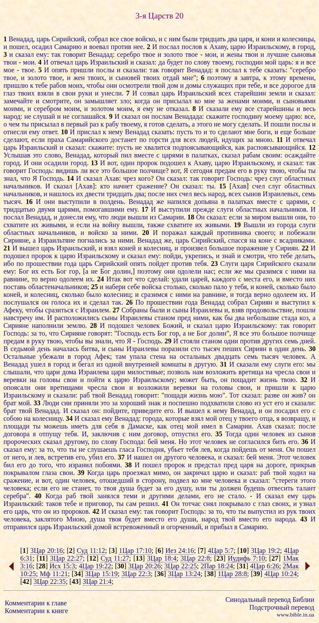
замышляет (100, 101)
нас (209, 271)
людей (208, 139)
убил (95, 457)
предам (224, 170)
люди (118, 217)
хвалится (157, 147)
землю (75, 325)
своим (271, 155)
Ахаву (218, 46)
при (240, 85)
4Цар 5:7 (221, 550)
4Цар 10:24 (280, 573)
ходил (298, 472)
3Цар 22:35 (50, 581)
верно (48, 279)
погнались (92, 240)
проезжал (136, 472)
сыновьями (299, 101)
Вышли (254, 224)
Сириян (287, 248)
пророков (75, 511)
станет (80, 488)
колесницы (298, 39)
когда (142, 101)
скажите (217, 116)
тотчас (191, 503)
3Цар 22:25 (180, 566)
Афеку (12, 310)
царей (199, 279)
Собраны (134, 310)
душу (183, 488)
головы (50, 379)
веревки (15, 379)
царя (245, 39)
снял (210, 503)
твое (148, 54)
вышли (137, 217)
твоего (248, 418)
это (37, 155)
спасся (237, 240)
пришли (81, 70)
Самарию (67, 46)
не (160, 108)
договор (155, 434)
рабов (58, 85)
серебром (47, 108)
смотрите (55, 101)
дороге (276, 465)
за (220, 101)
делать (304, 255)
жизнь (269, 379)
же (160, 201)
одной (114, 364)
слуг (275, 178)
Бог (24, 271)
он (77, 101)
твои (251, 54)
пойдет (159, 263)
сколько (200, 286)
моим (72, 108)
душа (126, 488)
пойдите (115, 410)
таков (54, 503)
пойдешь (244, 449)
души (188, 519)
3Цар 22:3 (136, 573)
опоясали (17, 387)
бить (279, 441)
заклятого (48, 519)
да (161, 62)
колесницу (47, 418)
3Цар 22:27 (66, 558)
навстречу (18, 317)
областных (300, 178)
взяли (45, 93)
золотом (102, 108)
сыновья (303, 54)
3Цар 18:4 (161, 558)
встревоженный (136, 526)
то (198, 132)
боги (264, 132)
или (200, 488)
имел (208, 426)
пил (126, 155)
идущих (233, 139)
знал (9, 178)
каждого (224, 279)
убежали (51, 356)
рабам (251, 155)
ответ (49, 132)
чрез (129, 178)
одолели (189, 271)
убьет (175, 449)
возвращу (294, 418)
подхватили (217, 403)
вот (111, 163)
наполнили (47, 325)
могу (229, 124)
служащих (218, 85)
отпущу (50, 434)
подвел (179, 480)
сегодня (201, 170)
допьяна (206, 201)
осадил (42, 46)
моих (75, 85)
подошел (173, 163)
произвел (193, 248)
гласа (126, 449)
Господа (132, 441)
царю (238, 46)
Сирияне (16, 240)
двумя (46, 209)
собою (12, 418)
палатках (204, 155)
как (240, 147)
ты (25, 124)
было (308, 286)
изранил (80, 465)
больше (305, 132)
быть (208, 379)
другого (175, 457)
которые (177, 418)
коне (265, 240)
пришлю (15, 85)
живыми (53, 224)
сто (195, 348)
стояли (189, 341)
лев (206, 449)
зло (125, 101)
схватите (16, 224)
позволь (178, 372)
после (156, 193)
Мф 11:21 (54, 573)
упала (138, 356)
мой (270, 62)
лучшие (277, 54)
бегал (86, 364)
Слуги (229, 263)
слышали (16, 372)
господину (247, 116)
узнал (307, 503)
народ (11, 116)
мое (8, 70)
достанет (124, 139)
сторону (153, 480)
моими (262, 101)
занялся (108, 496)
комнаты (173, 364)
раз (94, 124)
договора (16, 434)
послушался (21, 302)
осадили (56, 163)
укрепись (198, 255)
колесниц (157, 248)
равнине (15, 279)
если (38, 139)
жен (79, 77)
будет (175, 62)
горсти (158, 139)
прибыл (221, 526)
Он (160, 178)
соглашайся (88, 116)
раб (85, 395)
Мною (75, 519)
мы (249, 271)
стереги (286, 480)
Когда (95, 472)
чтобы (96, 85)
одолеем (71, 279)
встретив (61, 457)
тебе (255, 70)
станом (165, 317)
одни (231, 341)
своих (281, 503)
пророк (147, 163)
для (311, 85)
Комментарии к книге (36, 610)
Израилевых (280, 193)
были (190, 39)
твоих (96, 77)
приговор (98, 503)
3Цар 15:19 (101, 573)
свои (69, 93)
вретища (250, 372)
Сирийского (273, 263)
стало (236, 496)
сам (131, 503)
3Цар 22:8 (195, 558)
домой (102, 526)
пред (184, 317)
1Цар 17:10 (135, 550)
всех (225, 93)
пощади (175, 395)
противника (234, 232)
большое (125, 170)
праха (55, 139)
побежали (301, 232)
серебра (14, 496)
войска (152, 286)
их (80, 193)
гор (74, 271)
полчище (152, 170)
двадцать (227, 356)
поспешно (183, 403)
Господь (40, 170)
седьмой (22, 348)
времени (301, 77)
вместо (292, 279)
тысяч (12, 201)
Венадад (21, 39)
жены (234, 54)
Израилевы (206, 310)
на (96, 224)
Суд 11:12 (91, 550)
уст (268, 403)
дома (69, 372)
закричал (196, 472)
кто (105, 186)
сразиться (59, 310)
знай (228, 255)
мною (264, 139)
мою (216, 395)
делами (188, 496)
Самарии (171, 217)
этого (204, 124)
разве (272, 395)
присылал (177, 101)
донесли (71, 217)
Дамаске (140, 426)
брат (9, 403)
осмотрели (134, 85)
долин (122, 271)
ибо (8, 263)
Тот (234, 395)
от (263, 449)
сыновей (127, 77)
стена (158, 356)
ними (129, 232)
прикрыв (303, 465)
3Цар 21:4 (97, 581)
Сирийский (68, 39)
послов (192, 46)
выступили (74, 201)
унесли (111, 93)
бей (153, 441)
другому (75, 441)
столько (175, 286)
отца (266, 418)
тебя (200, 263)
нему (115, 132)
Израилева (93, 372)
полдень (112, 201)
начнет (123, 186)
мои (211, 54)
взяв (238, 310)
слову (202, 62)
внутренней (142, 364)
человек (147, 325)
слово (52, 155)
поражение (252, 248)
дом (172, 85)
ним (174, 39)
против (121, 46)
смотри (253, 255)
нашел (143, 457)
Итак (113, 279)
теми (131, 496)
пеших (232, 348)
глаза (49, 472)
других (272, 341)
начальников (21, 186)
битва (89, 348)
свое (127, 39)
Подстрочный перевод (281, 607)
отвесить (281, 488)
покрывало (235, 503)
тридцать (212, 39)
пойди (172, 255)
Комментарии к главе (36, 603)
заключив (106, 434)
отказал (177, 108)
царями (172, 155)
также (155, 224)
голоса (61, 302)
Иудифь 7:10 (246, 558)
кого (144, 178)
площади (16, 426)
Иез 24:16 (179, 550)
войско (145, 39)
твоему (222, 62)
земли (277, 93)
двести (95, 193)
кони (268, 39)
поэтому (219, 77)
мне (187, 77)
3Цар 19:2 (265, 550)
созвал (149, 93)
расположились (76, 317)
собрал (98, 39)
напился (179, 201)
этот (195, 441)
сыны (180, 310)
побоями (107, 465)
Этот (284, 457)
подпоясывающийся (202, 147)
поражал (173, 232)
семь (309, 193)
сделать (177, 124)
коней (127, 248)
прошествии (44, 263)
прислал (89, 132)
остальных (195, 356)
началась (66, 348)
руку (260, 170)
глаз (9, 93)
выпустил (262, 511)
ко (198, 101)
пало (220, 286)
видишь (67, 170)
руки (85, 93)
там (120, 356)
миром (261, 217)
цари (53, 372)
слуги (225, 209)
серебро (128, 54)
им (39, 317)
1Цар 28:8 (232, 573)
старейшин (250, 93)
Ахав (111, 178)
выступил (296, 302)
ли (84, 170)
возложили (153, 387)
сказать (274, 70)
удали (179, 279)
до (32, 465)
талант (306, 488)
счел (258, 186)
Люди (51, 403)
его (242, 170)
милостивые (145, 372)
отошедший (116, 480)
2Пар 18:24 (217, 566)
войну (111, 224)
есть (47, 271)
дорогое (292, 85)
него (18, 457)
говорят (99, 333)
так (56, 54)
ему (41, 54)
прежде (203, 209)
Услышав (16, 155)
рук (292, 511)
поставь (14, 286)
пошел (18, 46)
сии (66, 403)
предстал (208, 465)
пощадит (244, 379)
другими (161, 496)
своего (264, 232)
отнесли (15, 132)
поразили (174, 348)
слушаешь (102, 449)
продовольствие (269, 310)
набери (115, 286)
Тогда (234, 434)
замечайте (18, 101)
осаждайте (300, 155)
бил (8, 465)
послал (169, 46)
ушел (37, 364)
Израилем (94, 310)
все (114, 39)
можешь (56, 426)
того (45, 465)
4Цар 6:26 (264, 566)
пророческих (22, 441)
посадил (286, 410)
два (232, 39)
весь (309, 108)
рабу (112, 124)
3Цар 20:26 (144, 566)
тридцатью (19, 209)
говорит (74, 54)
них (172, 193)
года (70, 263)
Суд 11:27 (115, 558)
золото (173, 54)
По (139, 302)
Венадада (188, 116)
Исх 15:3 (62, 566)
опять (60, 70)
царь (43, 39)
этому (277, 77)
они (111, 85)
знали (103, 341)
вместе (144, 155)
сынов (252, 193)
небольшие (263, 317)
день (43, 348)
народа (285, 519)
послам (161, 116)
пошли (280, 124)
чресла (284, 372)
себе (133, 286)
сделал (99, 302)
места (252, 279)
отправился (20, 526)
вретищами (66, 387)
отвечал (61, 62)
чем (14, 124)
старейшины (275, 108)
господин (249, 62)
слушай (44, 116)
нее (138, 46)
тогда (244, 294)
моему (273, 116)
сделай (157, 279)
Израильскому (268, 46)
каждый (201, 232)
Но (183, 441)
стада (289, 317)
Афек (102, 356)
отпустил (185, 434)
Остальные (19, 356)
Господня (150, 449)
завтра (249, 77)
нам (198, 372)
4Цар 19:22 (95, 566)
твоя (110, 488)
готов (156, 124)
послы (105, 70)
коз (304, 317)
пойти (96, 379)
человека (201, 457)
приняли (86, 403)
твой (158, 85)
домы (193, 85)
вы (89, 341)
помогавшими (104, 209)
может (189, 379)
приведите (146, 410)
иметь (79, 426)
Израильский (109, 62)
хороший (133, 403)
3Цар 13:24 (184, 573)
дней (307, 341)
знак (154, 403)
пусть (185, 132)
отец (225, 418)
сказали (134, 70)
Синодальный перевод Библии (270, 599)
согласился (254, 441)
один (128, 163)
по (188, 62)
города (286, 224)
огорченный (183, 526)
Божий (172, 325)
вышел (29, 248)
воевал (98, 46)
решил (148, 503)
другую (205, 364)
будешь (254, 488)
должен (230, 488)
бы (228, 317)
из (153, 217)
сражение (150, 186)
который (106, 155)
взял (110, 248)
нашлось (61, 193)
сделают (230, 132)
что (25, 178)
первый (77, 124)
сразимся (269, 271)
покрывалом (21, 472)
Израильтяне (56, 240)
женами (238, 101)
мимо (161, 472)
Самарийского (87, 139)
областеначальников (57, 286)
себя (111, 426)
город (305, 46)
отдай (171, 77)
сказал (24, 54)
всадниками (296, 240)
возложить (221, 372)
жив (297, 395)
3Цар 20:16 (46, 550)
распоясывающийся (276, 147)
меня (167, 441)
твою (276, 170)
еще (286, 132)
